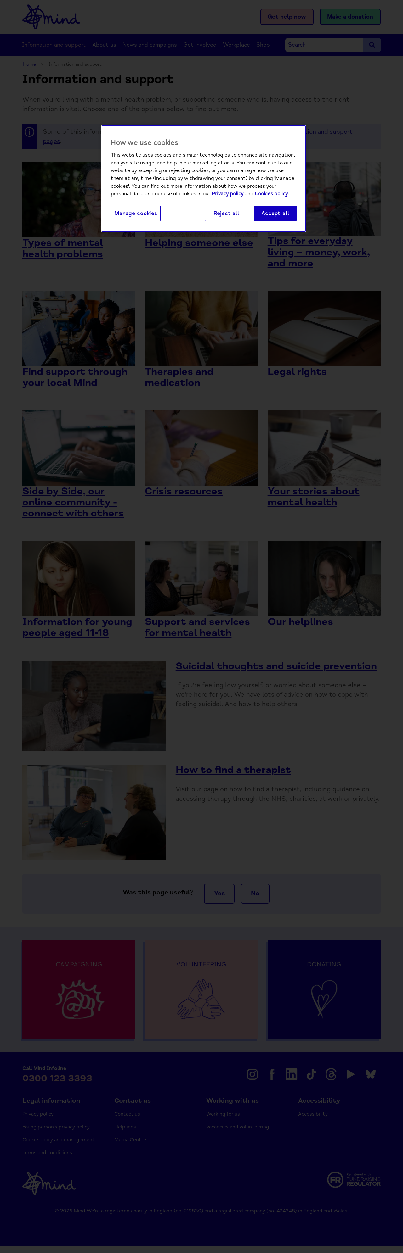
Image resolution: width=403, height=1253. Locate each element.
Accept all (275, 213)
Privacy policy (227, 194)
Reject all (226, 213)
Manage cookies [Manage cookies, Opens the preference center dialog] (135, 213)
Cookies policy (271, 194)
